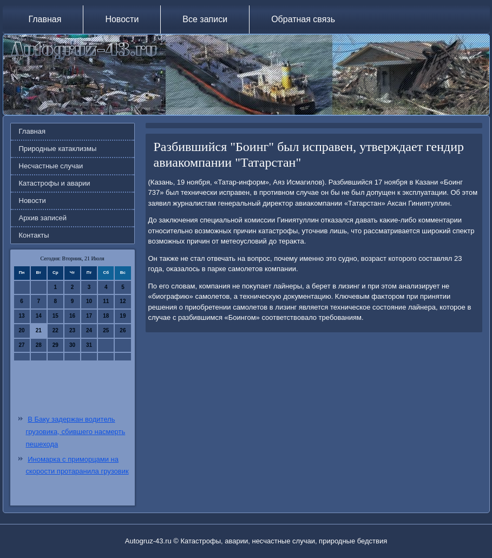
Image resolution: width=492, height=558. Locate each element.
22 (55, 330)
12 (123, 301)
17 (89, 316)
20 (22, 330)
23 (72, 330)
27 (22, 345)
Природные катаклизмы (58, 149)
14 (39, 316)
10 (89, 301)
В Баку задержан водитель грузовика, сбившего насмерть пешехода (76, 431)
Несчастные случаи (51, 166)
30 (72, 345)
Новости (122, 19)
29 (55, 345)
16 (72, 316)
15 (55, 316)
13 (22, 316)
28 (39, 345)
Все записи (204, 19)
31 (89, 345)
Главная (45, 19)
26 (123, 330)
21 (39, 330)
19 (123, 316)
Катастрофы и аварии (54, 183)
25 (106, 330)
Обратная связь (303, 19)
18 (106, 316)
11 (106, 301)
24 (89, 330)
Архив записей (43, 218)
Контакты (34, 235)
